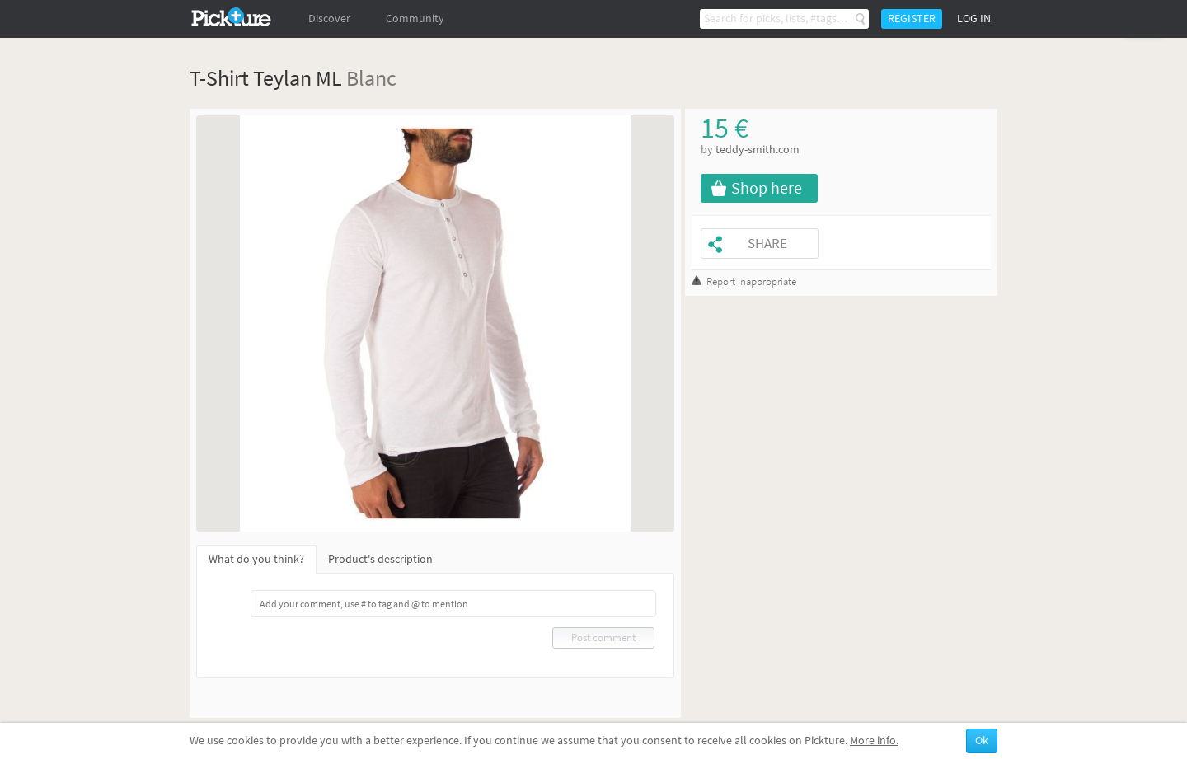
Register (912, 18)
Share (767, 243)
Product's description (380, 559)
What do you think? (256, 559)
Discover (329, 18)
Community (415, 18)
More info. (874, 740)
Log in (974, 18)
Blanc (371, 77)
